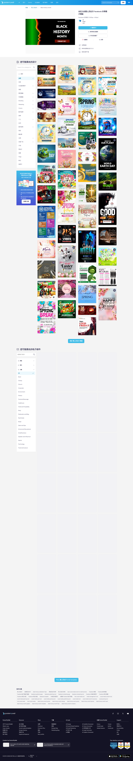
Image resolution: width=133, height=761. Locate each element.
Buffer (109, 726)
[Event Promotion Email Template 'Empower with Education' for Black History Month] (87, 372)
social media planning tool (23, 699)
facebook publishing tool (50, 694)
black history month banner (88, 701)
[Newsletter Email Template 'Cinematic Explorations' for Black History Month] (47, 412)
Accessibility (120, 728)
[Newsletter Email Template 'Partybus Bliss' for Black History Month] (107, 452)
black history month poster (44, 701)
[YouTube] (128, 713)
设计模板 (21, 724)
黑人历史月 (19, 691)
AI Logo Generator (87, 730)
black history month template (39, 703)
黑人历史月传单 (61, 691)
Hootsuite (110, 728)
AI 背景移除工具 (86, 728)
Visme (109, 724)
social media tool (77, 699)
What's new (6, 726)
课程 (52, 726)
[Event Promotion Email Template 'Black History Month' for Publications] (67, 452)
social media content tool (106, 696)
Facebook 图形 (92, 691)
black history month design (58, 701)
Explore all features (24, 734)
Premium (40, 726)
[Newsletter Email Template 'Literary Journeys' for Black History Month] (47, 493)
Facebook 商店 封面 (21, 696)
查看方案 (26, 201)
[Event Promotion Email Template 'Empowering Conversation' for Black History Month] (67, 493)
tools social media (31, 701)
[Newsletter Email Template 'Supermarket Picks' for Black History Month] (87, 533)
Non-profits (41, 734)
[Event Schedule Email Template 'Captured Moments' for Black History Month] (107, 533)
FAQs (118, 730)
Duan (84, 21)
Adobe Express (101, 728)
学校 (39, 732)
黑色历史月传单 (52, 691)
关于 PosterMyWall (8, 724)
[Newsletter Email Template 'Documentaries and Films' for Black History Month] (47, 654)
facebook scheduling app (64, 694)
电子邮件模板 (22, 726)
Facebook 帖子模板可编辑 (23, 694)
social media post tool (36, 699)
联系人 (118, 724)
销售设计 (5, 732)
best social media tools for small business (77, 691)
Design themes (23, 730)
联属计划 (5, 730)
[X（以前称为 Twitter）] (123, 713)
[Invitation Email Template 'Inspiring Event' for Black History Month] (87, 614)
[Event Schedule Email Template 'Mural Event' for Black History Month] (47, 614)
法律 (118, 734)
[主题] (34, 369)
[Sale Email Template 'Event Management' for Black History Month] (67, 574)
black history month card (102, 701)
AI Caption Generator (87, 732)
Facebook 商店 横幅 (103, 694)
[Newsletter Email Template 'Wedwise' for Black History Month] (47, 372)
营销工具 (21, 732)
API (117, 732)
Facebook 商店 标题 (33, 696)
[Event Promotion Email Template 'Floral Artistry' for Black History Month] (67, 654)
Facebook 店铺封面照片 (91, 694)
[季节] (34, 365)
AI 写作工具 (69, 730)
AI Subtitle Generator (87, 724)
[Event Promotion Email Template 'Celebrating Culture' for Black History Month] (47, 533)
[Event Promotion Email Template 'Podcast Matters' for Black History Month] (87, 493)
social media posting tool (49, 699)
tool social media (21, 701)
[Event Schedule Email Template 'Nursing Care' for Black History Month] (87, 574)
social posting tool (103, 699)
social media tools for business (90, 699)
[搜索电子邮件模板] (25, 354)
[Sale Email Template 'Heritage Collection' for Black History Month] (107, 614)
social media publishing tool (64, 699)
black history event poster (73, 701)
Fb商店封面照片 (54, 696)
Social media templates (25, 728)
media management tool (92, 696)
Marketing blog (55, 730)
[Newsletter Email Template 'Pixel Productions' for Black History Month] (87, 412)
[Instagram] (118, 713)
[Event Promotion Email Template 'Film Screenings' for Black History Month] (87, 452)
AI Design (68, 724)
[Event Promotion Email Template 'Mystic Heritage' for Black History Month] (107, 372)
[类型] (34, 360)
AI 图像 (68, 732)
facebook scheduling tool (78, 694)
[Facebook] (113, 713)
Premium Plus (41, 728)
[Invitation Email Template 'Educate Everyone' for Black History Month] (47, 574)
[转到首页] (7, 2)
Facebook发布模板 (102, 691)
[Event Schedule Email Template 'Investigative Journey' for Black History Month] (67, 614)
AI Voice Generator (87, 726)
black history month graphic (23, 703)
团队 (39, 730)
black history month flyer (54, 703)
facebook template (44, 696)
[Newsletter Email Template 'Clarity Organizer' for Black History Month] (67, 372)
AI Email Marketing (71, 728)
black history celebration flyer (40, 691)
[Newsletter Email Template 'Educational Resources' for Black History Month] (107, 412)
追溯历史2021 (28, 691)
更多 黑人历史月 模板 (76, 341)
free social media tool (79, 696)
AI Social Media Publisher (72, 726)
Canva (98, 724)
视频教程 (53, 724)
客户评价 (5, 734)
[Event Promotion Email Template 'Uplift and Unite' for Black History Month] (67, 533)
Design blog (54, 728)
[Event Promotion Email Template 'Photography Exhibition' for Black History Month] (107, 574)
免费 (39, 724)
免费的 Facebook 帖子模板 (66, 696)
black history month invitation (69, 703)
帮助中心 (119, 726)
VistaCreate (100, 726)
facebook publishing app (37, 694)
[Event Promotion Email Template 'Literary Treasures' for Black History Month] (107, 493)
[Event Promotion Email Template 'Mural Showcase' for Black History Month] (67, 412)
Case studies (6, 728)
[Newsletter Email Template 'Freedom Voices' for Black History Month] (47, 452)
